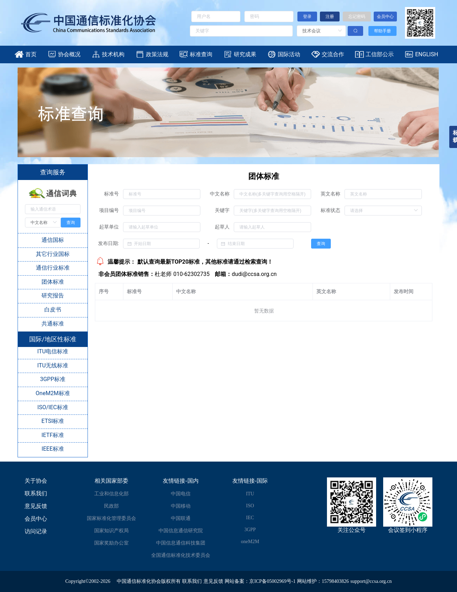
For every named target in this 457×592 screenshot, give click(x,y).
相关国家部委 (111, 481)
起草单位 (109, 227)
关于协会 (36, 481)
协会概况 (69, 54)
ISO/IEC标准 (52, 407)
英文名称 (330, 194)
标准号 (111, 194)
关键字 (222, 210)
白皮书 (52, 309)
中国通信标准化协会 (139, 581)
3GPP (250, 529)
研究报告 (52, 295)
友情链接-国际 (250, 481)
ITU (250, 493)
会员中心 (36, 519)
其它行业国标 (53, 254)
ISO (250, 505)
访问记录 (36, 531)
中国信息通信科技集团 (180, 543)
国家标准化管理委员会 (111, 518)
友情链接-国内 (180, 481)
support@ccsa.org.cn (371, 581)
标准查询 (201, 54)
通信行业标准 (53, 267)
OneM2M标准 (53, 393)
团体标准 (52, 281)
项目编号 (109, 210)
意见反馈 (36, 506)
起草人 (222, 227)
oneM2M (250, 541)
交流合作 (333, 54)
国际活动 (289, 54)
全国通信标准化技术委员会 (180, 555)
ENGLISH (426, 54)
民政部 (111, 506)
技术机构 (113, 54)
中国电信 (181, 493)
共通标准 (52, 323)
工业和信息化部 (111, 493)
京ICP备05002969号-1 (272, 581)
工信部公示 (380, 54)
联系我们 (36, 493)
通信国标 (52, 240)
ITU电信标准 (52, 351)
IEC (250, 517)
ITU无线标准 (52, 365)
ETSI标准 (52, 421)
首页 (31, 54)
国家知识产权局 (111, 530)
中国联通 (181, 518)
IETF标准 (52, 435)
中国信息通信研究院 (181, 530)
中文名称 (220, 194)
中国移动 (181, 506)
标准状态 (330, 210)
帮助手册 (382, 30)
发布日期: (108, 243)
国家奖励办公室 (111, 543)
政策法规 (157, 54)
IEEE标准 (52, 448)
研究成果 (245, 54)
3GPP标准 (52, 379)
